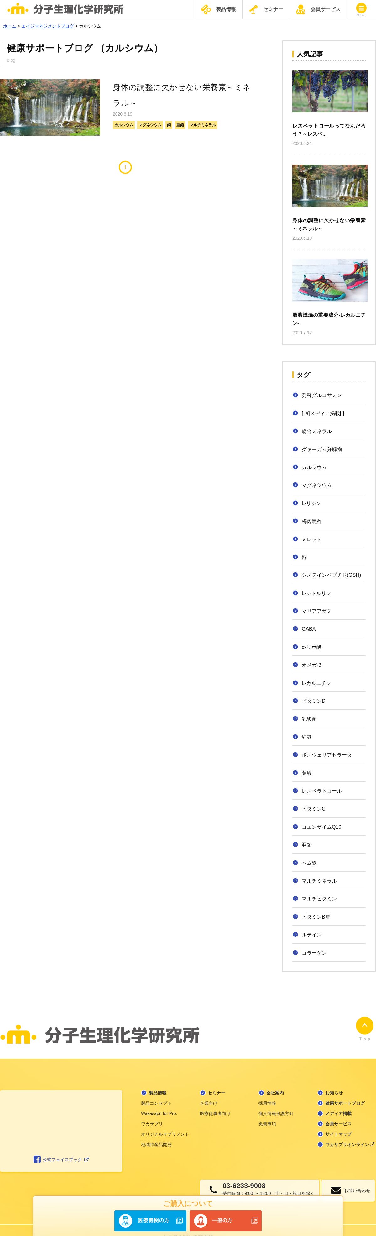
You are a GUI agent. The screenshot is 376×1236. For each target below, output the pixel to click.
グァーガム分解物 (322, 449)
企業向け (208, 1088)
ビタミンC (314, 808)
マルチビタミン (319, 898)
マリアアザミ (317, 611)
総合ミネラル (317, 431)
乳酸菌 (309, 719)
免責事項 (267, 1109)
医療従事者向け (215, 1099)
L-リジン (311, 503)
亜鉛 (180, 125)
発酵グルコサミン (322, 395)
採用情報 (267, 1088)
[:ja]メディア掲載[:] (323, 413)
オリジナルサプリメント (165, 1119)
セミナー (266, 9)
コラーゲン (314, 953)
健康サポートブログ (345, 1088)
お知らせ (334, 1078)
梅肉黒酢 (312, 521)
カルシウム (123, 125)
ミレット (312, 539)
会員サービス (318, 9)
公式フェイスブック (61, 1145)
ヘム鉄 (309, 863)
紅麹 (307, 737)
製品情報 (218, 9)
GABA (309, 629)
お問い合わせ (352, 1176)
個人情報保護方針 (276, 1099)
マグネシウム (150, 125)
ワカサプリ (152, 1109)
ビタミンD (314, 701)
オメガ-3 (311, 665)
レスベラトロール (322, 791)
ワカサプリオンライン (350, 1130)
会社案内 (275, 1078)
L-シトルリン (316, 593)
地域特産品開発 (156, 1130)
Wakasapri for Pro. (159, 1099)
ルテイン (312, 934)
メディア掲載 (338, 1099)
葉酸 (307, 773)
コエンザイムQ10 (321, 827)
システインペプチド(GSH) (331, 575)
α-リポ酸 (311, 647)
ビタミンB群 (316, 917)
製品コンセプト (156, 1088)
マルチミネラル (203, 125)
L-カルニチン (316, 683)
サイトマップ (338, 1119)
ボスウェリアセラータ (327, 755)
